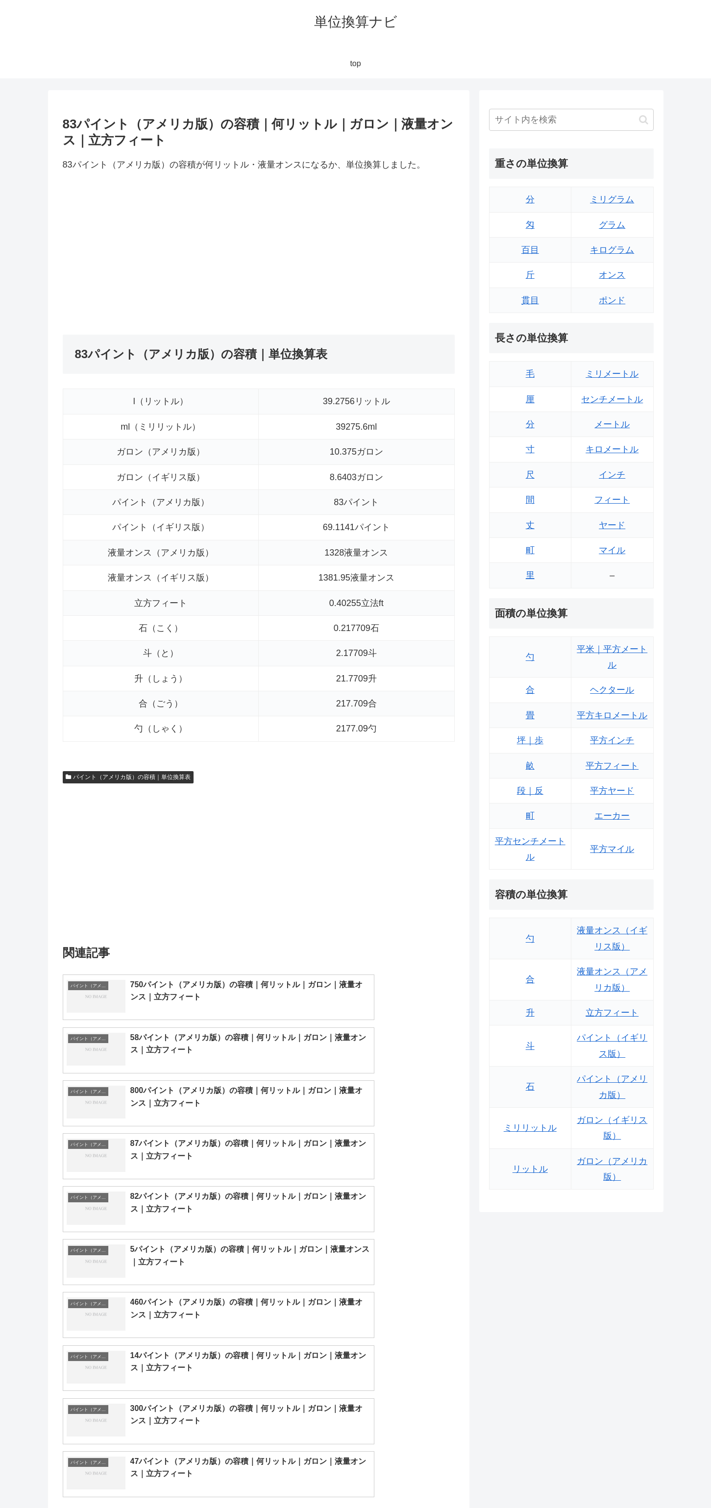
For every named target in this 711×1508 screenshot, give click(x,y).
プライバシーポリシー (620, 1477)
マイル (612, 550)
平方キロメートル (612, 715)
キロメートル (612, 449)
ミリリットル (530, 1128)
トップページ (554, 1477)
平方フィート (612, 766)
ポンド (612, 300)
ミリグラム (612, 199)
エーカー (612, 816)
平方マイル (612, 849)
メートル (612, 424)
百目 (530, 250)
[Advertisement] (160, 253)
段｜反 (530, 791)
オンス (612, 275)
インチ (612, 475)
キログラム (612, 250)
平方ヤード (612, 791)
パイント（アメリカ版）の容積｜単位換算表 (128, 777)
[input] (571, 120)
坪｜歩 (530, 740)
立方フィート (612, 1013)
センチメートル (612, 399)
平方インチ (612, 740)
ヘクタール (612, 690)
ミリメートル (612, 374)
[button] (643, 119)
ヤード (612, 525)
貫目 (530, 300)
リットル (530, 1169)
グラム (612, 225)
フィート (612, 500)
